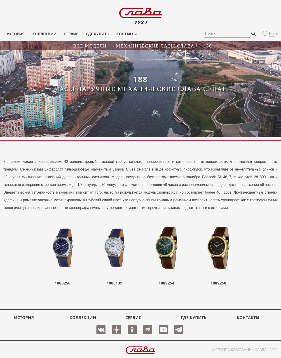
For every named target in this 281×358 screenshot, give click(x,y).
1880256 (62, 283)
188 (208, 45)
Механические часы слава (155, 45)
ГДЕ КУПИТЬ (97, 34)
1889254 (166, 283)
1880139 (114, 283)
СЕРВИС (71, 34)
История (16, 34)
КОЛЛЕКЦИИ (44, 34)
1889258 (218, 283)
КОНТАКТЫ (126, 34)
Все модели (90, 45)
